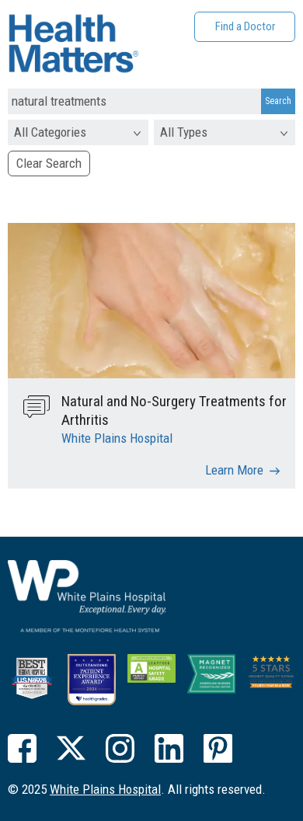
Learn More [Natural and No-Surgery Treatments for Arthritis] (234, 470)
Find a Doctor (245, 26)
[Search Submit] (278, 102)
